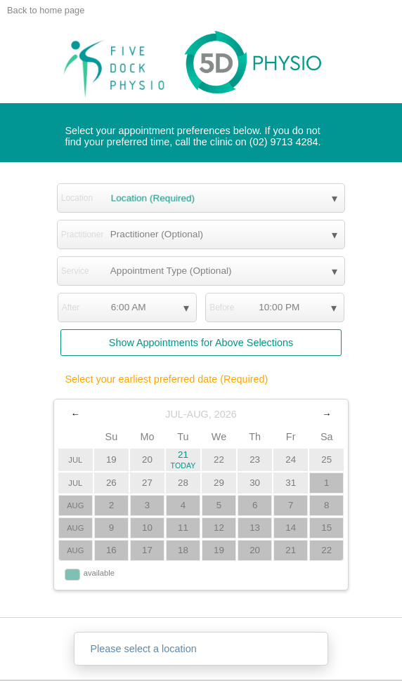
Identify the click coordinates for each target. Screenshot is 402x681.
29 (219, 482)
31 (290, 482)
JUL (75, 460)
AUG (75, 505)
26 (111, 482)
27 (147, 482)
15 (326, 527)
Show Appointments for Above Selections (201, 342)
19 (111, 459)
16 (111, 550)
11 (183, 527)
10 (147, 527)
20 (147, 459)
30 (254, 482)
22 (219, 459)
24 (290, 459)
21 (183, 459)
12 (219, 527)
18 (183, 550)
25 (326, 459)
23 (254, 459)
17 (147, 550)
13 (254, 527)
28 (183, 482)
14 (290, 527)
